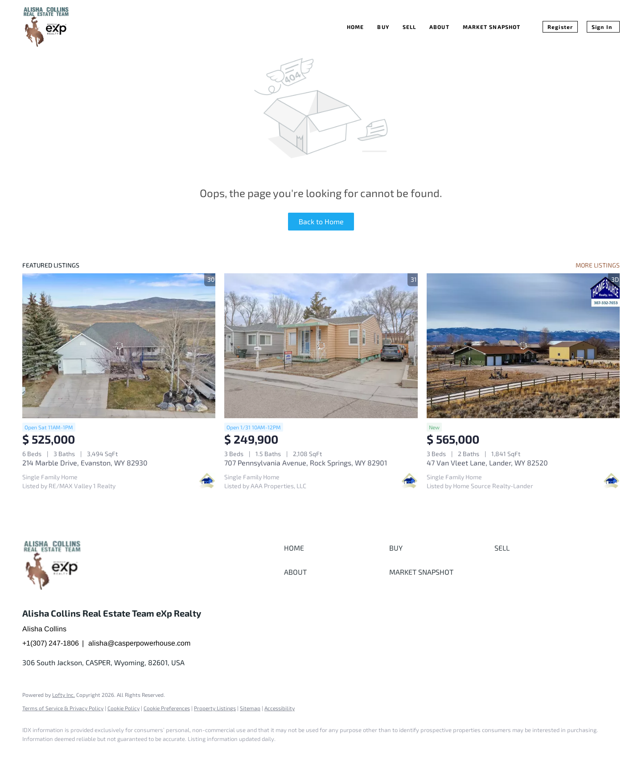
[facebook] (33, 754)
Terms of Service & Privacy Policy (62, 708)
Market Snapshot (492, 27)
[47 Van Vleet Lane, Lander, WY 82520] (523, 345)
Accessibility (279, 708)
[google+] (59, 754)
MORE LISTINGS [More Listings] (598, 265)
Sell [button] (409, 27)
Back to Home (321, 221)
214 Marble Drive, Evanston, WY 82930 (85, 462)
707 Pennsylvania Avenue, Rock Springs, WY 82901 (305, 462)
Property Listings (215, 708)
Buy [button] (383, 27)
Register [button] (560, 27)
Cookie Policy (123, 708)
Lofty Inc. (63, 695)
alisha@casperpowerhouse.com (139, 643)
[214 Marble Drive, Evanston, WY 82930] (118, 345)
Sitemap (250, 708)
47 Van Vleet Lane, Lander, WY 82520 (487, 462)
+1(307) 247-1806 (50, 643)
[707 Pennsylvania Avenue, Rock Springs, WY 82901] (320, 345)
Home (355, 27)
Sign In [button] (602, 27)
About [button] (439, 27)
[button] (334, 548)
